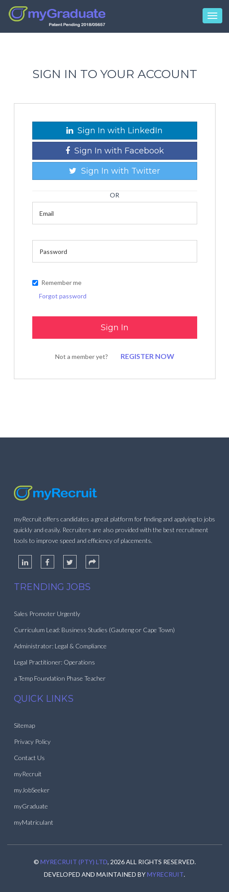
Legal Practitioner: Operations (54, 662)
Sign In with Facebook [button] (114, 151)
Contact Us (29, 757)
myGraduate (31, 806)
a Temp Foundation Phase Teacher (60, 678)
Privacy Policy (32, 741)
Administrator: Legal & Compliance (60, 646)
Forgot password (62, 296)
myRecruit (28, 774)
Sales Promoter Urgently (47, 613)
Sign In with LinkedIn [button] (114, 131)
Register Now (147, 356)
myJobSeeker (32, 790)
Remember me (57, 282)
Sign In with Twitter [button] (114, 171)
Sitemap (24, 725)
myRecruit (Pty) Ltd (74, 862)
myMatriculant (33, 822)
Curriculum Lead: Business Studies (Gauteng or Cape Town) (94, 630)
